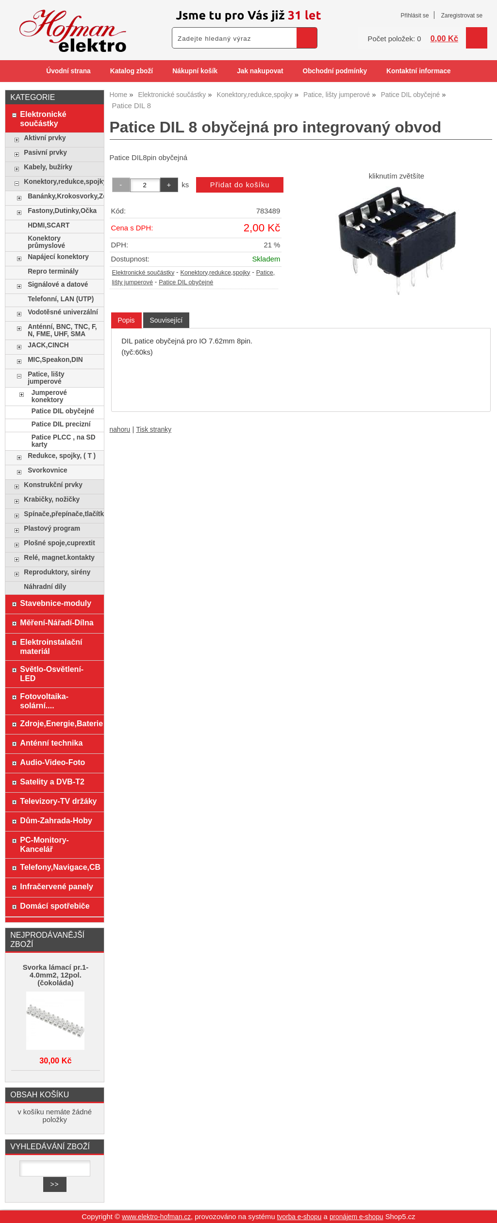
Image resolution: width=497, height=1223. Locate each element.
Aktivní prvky (45, 138)
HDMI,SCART (48, 225)
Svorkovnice (47, 470)
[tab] (126, 320)
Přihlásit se (414, 15)
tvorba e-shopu (299, 1217)
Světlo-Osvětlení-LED (51, 674)
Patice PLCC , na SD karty (64, 441)
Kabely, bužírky (48, 167)
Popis (126, 320)
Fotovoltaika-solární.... (44, 701)
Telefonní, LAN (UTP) (61, 299)
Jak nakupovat (260, 71)
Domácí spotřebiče (54, 905)
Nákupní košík (194, 71)
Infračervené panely (56, 886)
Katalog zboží (131, 71)
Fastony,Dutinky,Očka (62, 210)
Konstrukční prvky (53, 485)
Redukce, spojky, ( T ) (62, 455)
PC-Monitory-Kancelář (44, 844)
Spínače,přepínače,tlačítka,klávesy (61, 514)
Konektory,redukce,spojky (215, 272)
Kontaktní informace (418, 71)
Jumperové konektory (49, 396)
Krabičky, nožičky (52, 499)
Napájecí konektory (58, 257)
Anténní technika (51, 742)
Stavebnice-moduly (55, 603)
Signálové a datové (58, 284)
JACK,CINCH (48, 345)
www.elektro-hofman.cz (156, 1217)
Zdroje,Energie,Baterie (59, 723)
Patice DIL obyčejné (186, 282)
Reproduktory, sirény (57, 572)
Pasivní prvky (45, 152)
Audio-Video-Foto (52, 762)
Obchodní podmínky (334, 71)
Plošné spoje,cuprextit (59, 543)
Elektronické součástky (143, 272)
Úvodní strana (68, 71)
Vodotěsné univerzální (63, 312)
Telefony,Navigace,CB (59, 867)
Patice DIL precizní (61, 424)
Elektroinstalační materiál (51, 646)
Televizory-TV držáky (58, 801)
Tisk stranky (153, 429)
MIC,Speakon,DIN (55, 359)
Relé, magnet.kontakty (59, 557)
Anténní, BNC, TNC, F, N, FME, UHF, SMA (62, 330)
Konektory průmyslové (46, 242)
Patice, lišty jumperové (46, 378)
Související (166, 320)
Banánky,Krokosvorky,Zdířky (63, 196)
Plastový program (52, 528)
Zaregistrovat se (461, 15)
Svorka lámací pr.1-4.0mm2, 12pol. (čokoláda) (56, 975)
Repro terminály (53, 271)
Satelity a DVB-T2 (52, 781)
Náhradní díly (45, 586)
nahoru (120, 429)
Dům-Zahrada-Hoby (56, 820)
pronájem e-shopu (356, 1217)
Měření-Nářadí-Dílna (56, 622)
